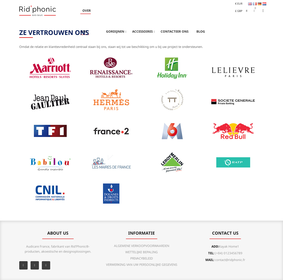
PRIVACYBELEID (141, 258)
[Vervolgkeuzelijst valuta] (236, 3)
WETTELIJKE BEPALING (141, 252)
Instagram (46, 265)
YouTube (35, 265)
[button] (254, 10)
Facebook (23, 265)
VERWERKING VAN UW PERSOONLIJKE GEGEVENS (141, 264)
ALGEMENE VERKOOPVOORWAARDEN (141, 246)
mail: (225, 260)
